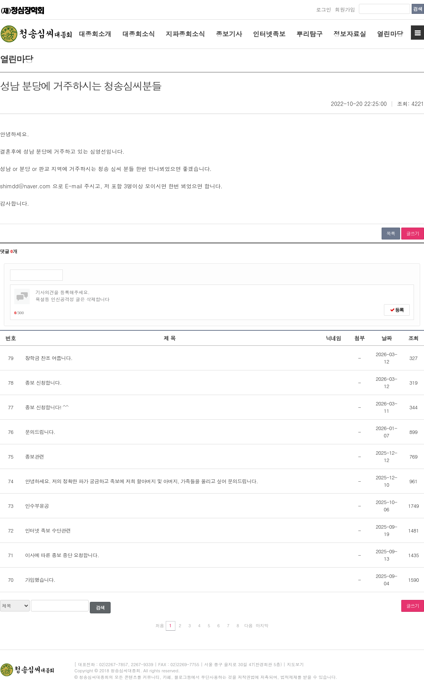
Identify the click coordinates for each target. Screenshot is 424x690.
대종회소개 (95, 34)
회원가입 (345, 9)
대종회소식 (138, 34)
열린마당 (390, 34)
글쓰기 (412, 233)
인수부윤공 (37, 505)
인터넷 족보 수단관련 (48, 530)
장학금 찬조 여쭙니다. (48, 358)
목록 (391, 233)
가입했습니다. (40, 579)
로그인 (323, 9)
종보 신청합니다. (43, 382)
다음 (248, 625)
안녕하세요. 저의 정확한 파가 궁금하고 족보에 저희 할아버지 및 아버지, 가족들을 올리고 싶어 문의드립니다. (141, 481)
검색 (417, 8)
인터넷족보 (269, 34)
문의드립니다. (40, 431)
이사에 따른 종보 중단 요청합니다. (62, 555)
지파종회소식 (185, 34)
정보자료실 (349, 34)
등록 (397, 310)
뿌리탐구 (309, 34)
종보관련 (34, 456)
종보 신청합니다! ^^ (46, 407)
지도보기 (295, 664)
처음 (160, 625)
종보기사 (229, 34)
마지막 (262, 625)
